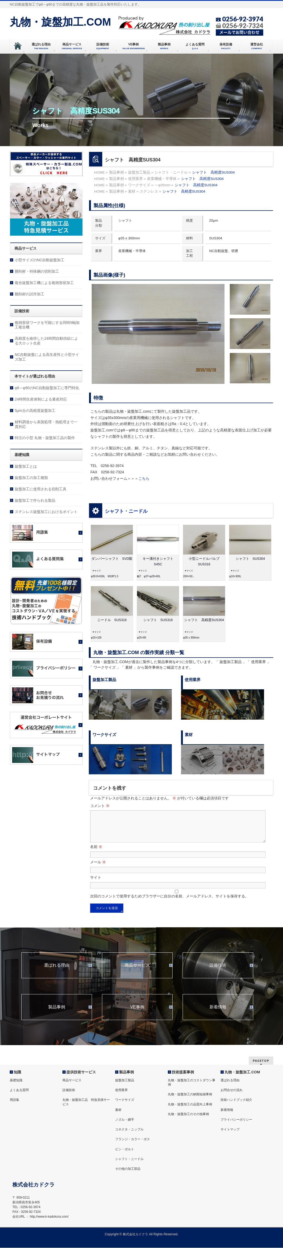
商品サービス (137, 972)
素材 (118, 1110)
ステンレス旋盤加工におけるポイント (46, 512)
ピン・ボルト (124, 1149)
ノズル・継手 (124, 1120)
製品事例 (56, 1013)
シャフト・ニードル (126, 511)
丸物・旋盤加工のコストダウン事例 (191, 1083)
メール (98, 868)
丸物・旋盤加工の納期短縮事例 (190, 1094)
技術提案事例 (183, 1072)
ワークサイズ (124, 1100)
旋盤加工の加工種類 (31, 478)
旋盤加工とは (26, 466)
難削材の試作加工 (29, 294)
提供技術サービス (81, 1072)
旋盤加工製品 (124, 1080)
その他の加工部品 (127, 1169)
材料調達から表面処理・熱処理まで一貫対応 (46, 424)
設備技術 (217, 972)
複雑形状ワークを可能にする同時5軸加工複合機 (47, 324)
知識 (17, 1072)
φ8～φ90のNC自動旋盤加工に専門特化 (47, 388)
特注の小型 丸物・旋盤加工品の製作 (45, 438)
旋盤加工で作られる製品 (35, 500)
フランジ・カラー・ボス (132, 1139)
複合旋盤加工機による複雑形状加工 (44, 283)
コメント (100, 806)
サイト (95, 884)
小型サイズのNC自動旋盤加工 (39, 260)
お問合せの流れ (232, 1090)
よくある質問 (19, 1090)
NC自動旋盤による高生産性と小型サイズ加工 (47, 356)
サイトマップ (230, 1129)
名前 (96, 853)
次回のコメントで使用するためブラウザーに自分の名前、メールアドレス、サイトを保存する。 (169, 902)
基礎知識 (16, 1080)
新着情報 (217, 1013)
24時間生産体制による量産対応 (41, 399)
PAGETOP (261, 1061)
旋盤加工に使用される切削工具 (40, 489)
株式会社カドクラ (135, 1234)
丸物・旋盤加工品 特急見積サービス (86, 1102)
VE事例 (137, 1013)
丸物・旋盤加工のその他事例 (188, 1114)
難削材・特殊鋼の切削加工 (37, 271)
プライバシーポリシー (236, 1120)
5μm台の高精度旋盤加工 (35, 410)
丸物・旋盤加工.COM (60, 22)
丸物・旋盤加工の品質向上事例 (190, 1104)
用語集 (14, 1100)
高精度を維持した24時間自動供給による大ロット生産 (46, 340)
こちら (143, 478)
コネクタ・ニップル (129, 1129)
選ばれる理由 (56, 972)
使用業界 (121, 1090)
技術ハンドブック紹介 (236, 1100)
